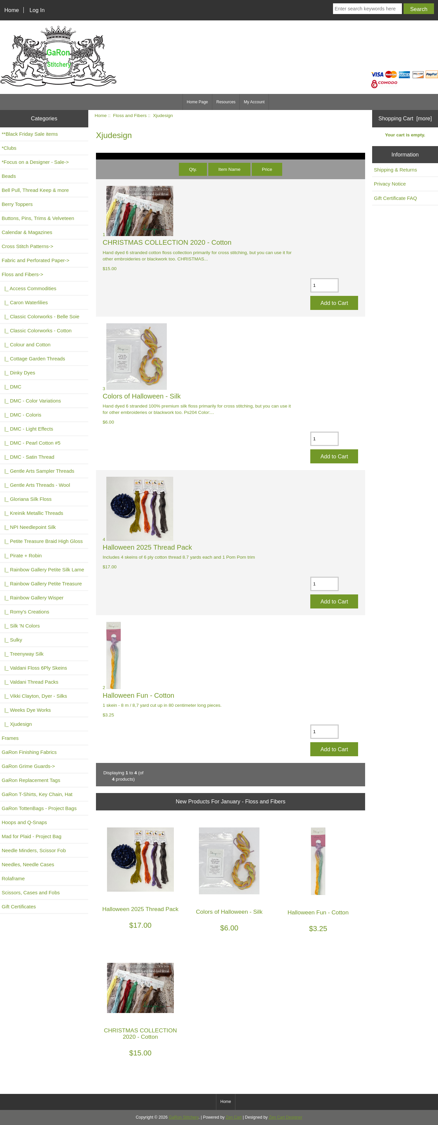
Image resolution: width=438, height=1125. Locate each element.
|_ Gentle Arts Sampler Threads (38, 471)
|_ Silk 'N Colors (21, 626)
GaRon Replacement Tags (31, 780)
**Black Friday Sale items (30, 134)
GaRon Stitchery (184, 1117)
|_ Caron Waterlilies (25, 302)
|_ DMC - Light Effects (27, 429)
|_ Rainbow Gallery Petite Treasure (42, 583)
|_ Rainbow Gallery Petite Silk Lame (43, 569)
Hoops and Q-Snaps (24, 822)
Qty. (193, 169)
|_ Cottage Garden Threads (33, 358)
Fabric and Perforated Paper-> (35, 260)
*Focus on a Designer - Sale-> (35, 162)
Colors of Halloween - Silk (142, 396)
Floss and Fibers (129, 115)
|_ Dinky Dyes (18, 372)
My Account (254, 102)
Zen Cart (234, 1117)
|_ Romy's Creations (25, 611)
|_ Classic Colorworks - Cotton (37, 330)
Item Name (229, 169)
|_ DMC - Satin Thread (28, 457)
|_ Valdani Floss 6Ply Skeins (34, 668)
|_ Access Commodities (29, 288)
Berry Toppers (17, 204)
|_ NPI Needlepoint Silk (29, 527)
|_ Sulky (12, 640)
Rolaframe (13, 878)
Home (11, 10)
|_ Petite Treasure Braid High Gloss (42, 541)
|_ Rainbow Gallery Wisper (33, 597)
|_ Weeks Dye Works (26, 710)
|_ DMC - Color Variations (31, 401)
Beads (9, 176)
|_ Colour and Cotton (26, 344)
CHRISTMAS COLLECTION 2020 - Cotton (167, 242)
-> (22, 274)
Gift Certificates (19, 906)
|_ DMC (11, 386)
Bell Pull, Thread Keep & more (35, 190)
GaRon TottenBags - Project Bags (39, 808)
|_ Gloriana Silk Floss (26, 499)
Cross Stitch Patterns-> (27, 246)
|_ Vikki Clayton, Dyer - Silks (34, 696)
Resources (225, 102)
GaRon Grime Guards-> (28, 766)
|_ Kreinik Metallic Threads (32, 513)
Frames (10, 738)
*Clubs (9, 148)
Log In (36, 10)
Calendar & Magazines (27, 232)
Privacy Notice (390, 184)
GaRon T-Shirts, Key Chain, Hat (37, 794)
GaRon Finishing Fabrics (29, 752)
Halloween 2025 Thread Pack (147, 547)
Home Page (197, 102)
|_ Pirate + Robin (22, 555)
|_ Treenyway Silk (22, 654)
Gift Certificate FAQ (395, 198)
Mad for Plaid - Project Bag (32, 836)
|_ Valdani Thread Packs (30, 682)
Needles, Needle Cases (28, 864)
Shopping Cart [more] (405, 118)
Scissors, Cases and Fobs (31, 892)
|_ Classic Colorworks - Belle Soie (40, 316)
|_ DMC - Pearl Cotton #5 (31, 443)
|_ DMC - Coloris (21, 415)
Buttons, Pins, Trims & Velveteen (38, 218)
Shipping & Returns (395, 170)
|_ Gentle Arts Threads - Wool (36, 485)
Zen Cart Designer (285, 1117)
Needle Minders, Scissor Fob (34, 850)
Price (267, 169)
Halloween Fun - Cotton (138, 695)
